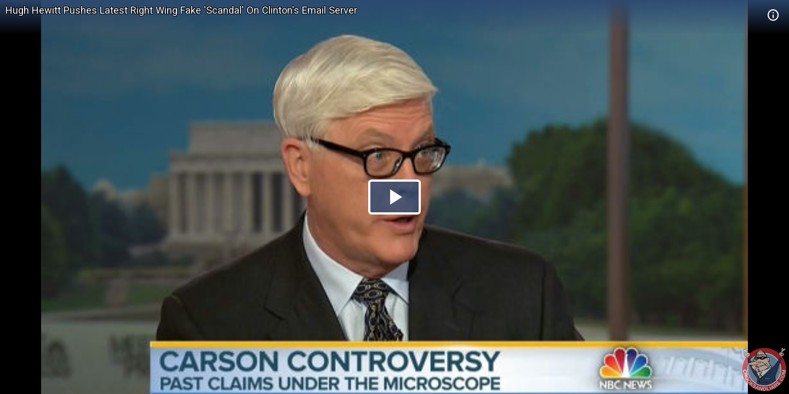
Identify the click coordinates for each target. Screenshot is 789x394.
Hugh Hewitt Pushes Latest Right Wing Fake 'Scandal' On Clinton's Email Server (181, 10)
